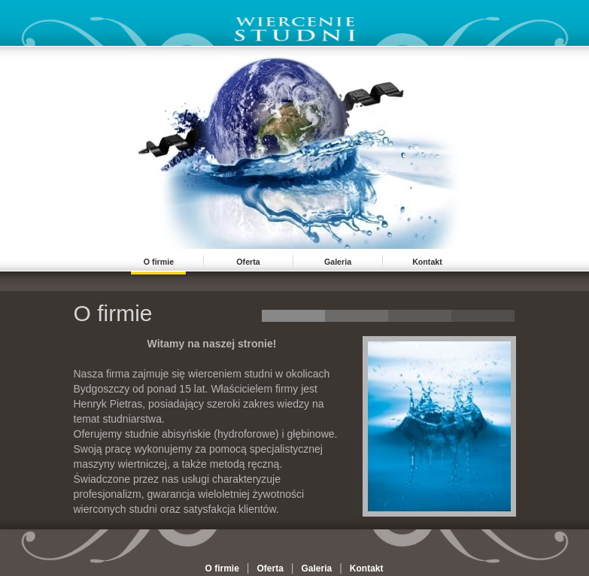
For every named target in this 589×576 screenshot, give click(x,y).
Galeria (337, 261)
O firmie (159, 261)
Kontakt (427, 261)
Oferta (248, 261)
